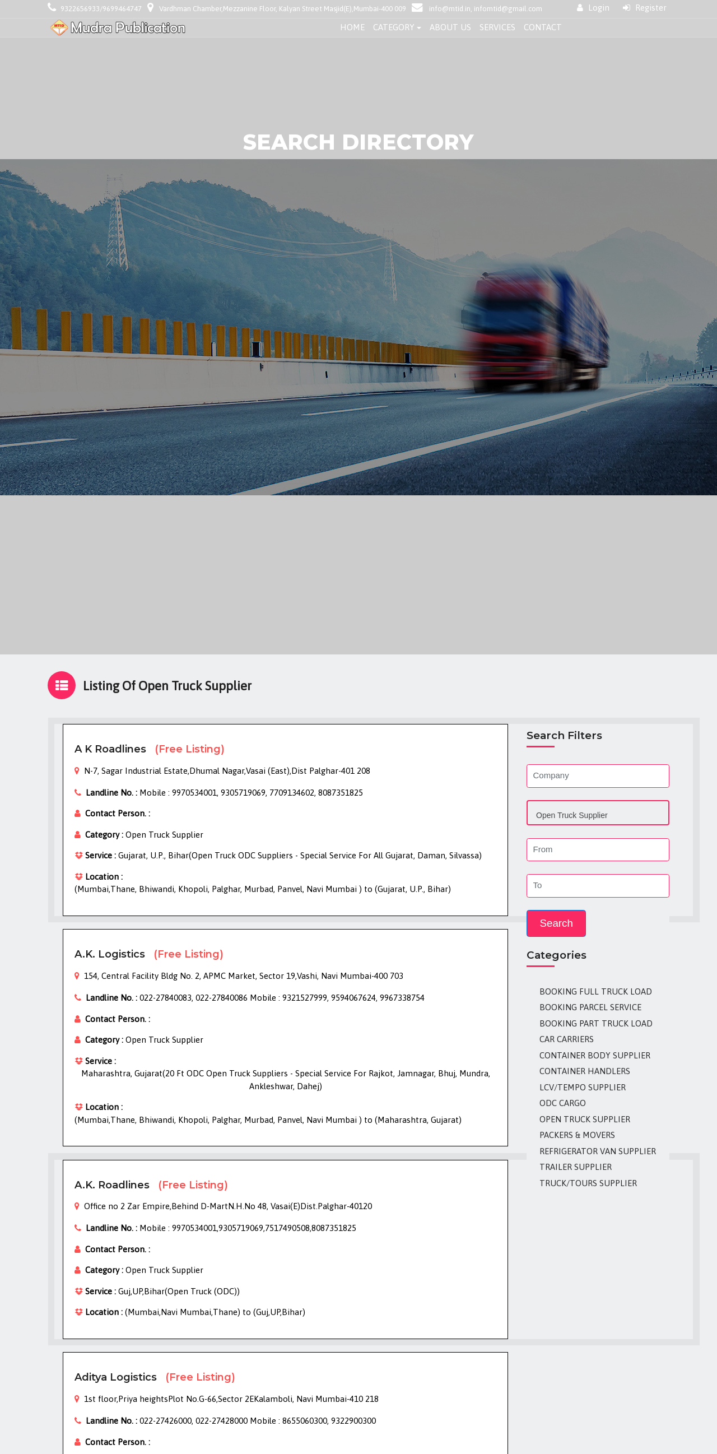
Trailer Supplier (575, 1167)
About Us (450, 27)
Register (645, 7)
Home (352, 27)
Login (593, 7)
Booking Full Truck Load (595, 991)
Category (394, 27)
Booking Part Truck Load (596, 1023)
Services (497, 27)
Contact (543, 27)
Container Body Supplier (594, 1055)
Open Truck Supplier (584, 1119)
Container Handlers (584, 1071)
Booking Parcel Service (590, 1007)
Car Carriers (566, 1039)
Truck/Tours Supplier (588, 1183)
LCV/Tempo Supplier (582, 1087)
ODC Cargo (562, 1103)
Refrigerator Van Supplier (597, 1151)
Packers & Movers (577, 1135)
